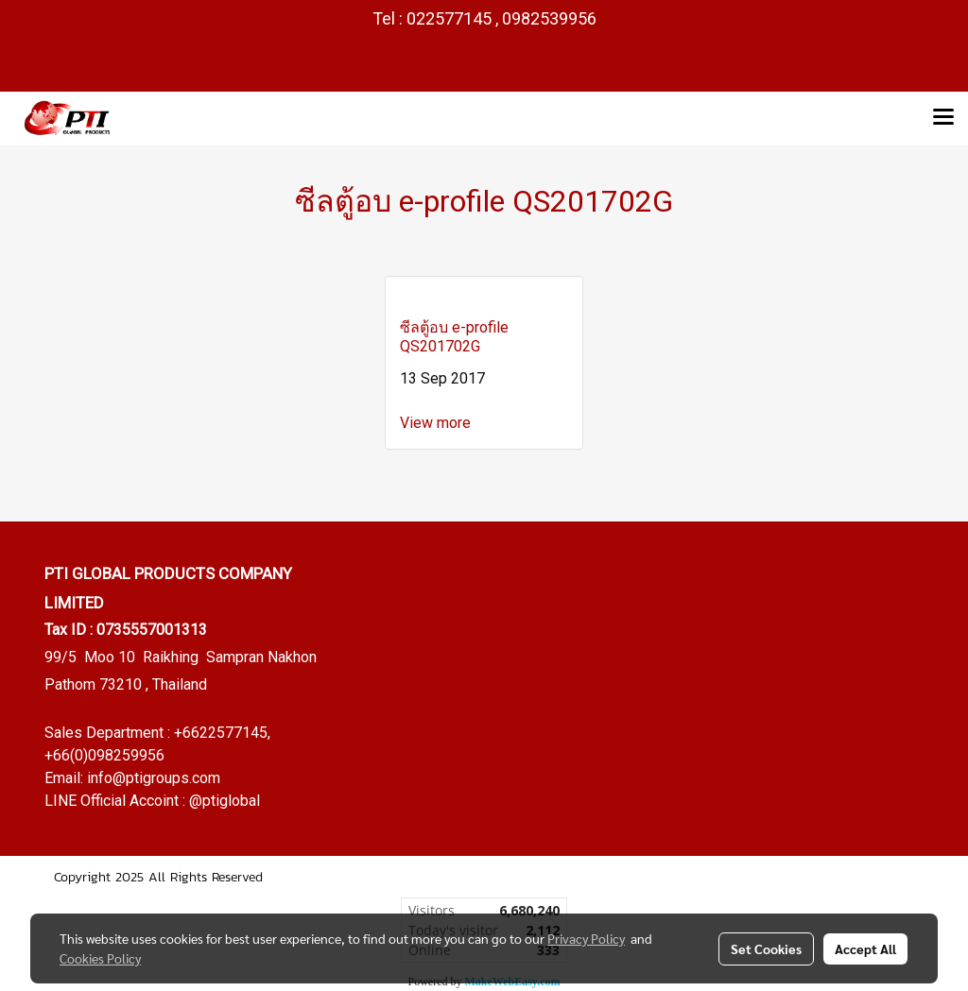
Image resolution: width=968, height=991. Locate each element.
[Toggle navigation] (943, 118)
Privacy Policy (586, 938)
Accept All (865, 948)
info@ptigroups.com (153, 778)
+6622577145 (221, 733)
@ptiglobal (224, 801)
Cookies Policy (100, 957)
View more (437, 423)
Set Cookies (766, 948)
